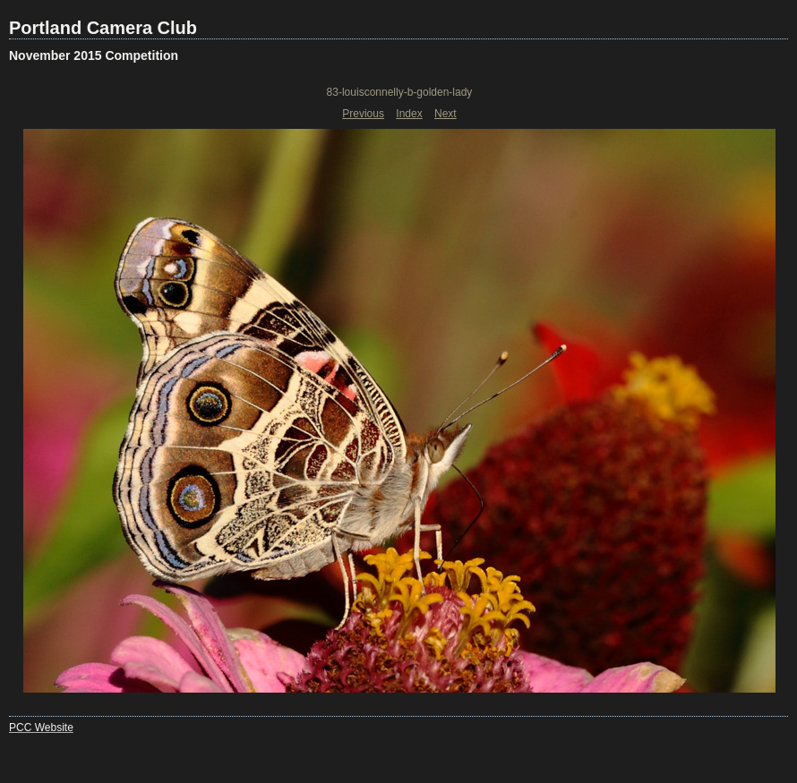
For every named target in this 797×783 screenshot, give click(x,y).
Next (445, 113)
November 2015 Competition (93, 55)
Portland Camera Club (103, 28)
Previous (363, 113)
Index (409, 113)
